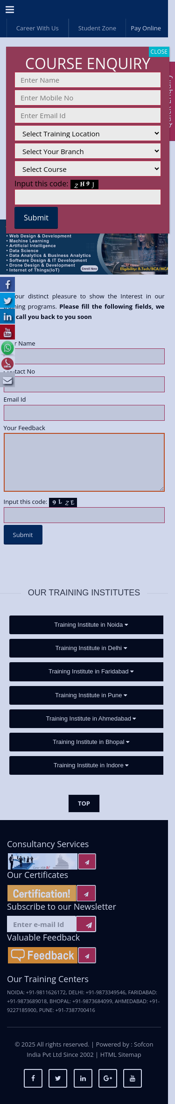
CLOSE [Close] (159, 52)
